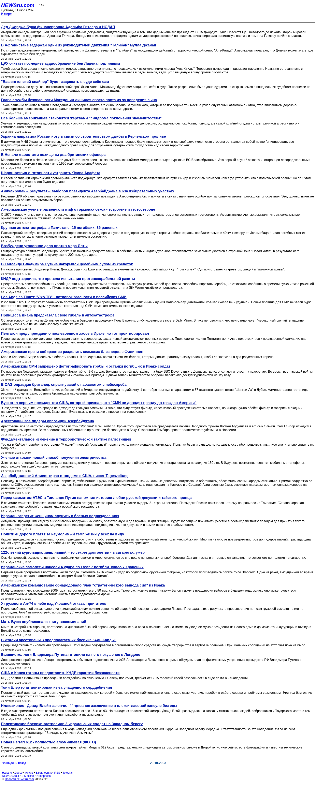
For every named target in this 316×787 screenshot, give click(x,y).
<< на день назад (14, 762)
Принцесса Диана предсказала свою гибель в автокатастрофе (57, 315)
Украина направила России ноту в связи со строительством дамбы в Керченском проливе (83, 136)
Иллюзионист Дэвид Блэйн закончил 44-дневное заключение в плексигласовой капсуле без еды (89, 706)
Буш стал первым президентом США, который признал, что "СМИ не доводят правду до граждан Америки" (99, 403)
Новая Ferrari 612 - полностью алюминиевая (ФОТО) (48, 742)
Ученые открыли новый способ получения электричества (53, 458)
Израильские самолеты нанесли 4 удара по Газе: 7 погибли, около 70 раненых (72, 567)
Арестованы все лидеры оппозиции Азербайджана (47, 421)
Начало (7, 772)
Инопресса (44, 775)
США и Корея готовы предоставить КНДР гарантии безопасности (60, 673)
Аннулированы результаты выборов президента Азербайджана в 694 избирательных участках (87, 191)
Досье (18, 772)
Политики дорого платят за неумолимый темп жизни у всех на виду (62, 534)
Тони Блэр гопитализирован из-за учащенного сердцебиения (56, 687)
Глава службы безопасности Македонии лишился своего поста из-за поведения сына (79, 100)
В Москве (27, 775)
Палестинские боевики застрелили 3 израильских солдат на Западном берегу (72, 724)
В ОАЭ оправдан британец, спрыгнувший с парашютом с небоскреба (64, 385)
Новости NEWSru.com (19, 779)
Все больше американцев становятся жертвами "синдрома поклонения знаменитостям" (81, 118)
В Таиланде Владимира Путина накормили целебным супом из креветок (67, 264)
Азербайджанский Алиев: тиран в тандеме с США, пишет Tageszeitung (65, 476)
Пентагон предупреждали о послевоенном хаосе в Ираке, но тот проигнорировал (75, 333)
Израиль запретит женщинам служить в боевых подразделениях (60, 516)
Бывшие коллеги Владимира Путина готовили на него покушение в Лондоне (70, 655)
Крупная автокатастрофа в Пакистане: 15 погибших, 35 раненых (59, 228)
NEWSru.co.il (10, 775)
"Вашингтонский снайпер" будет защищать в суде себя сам (55, 82)
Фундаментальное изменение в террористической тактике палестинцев (66, 439)
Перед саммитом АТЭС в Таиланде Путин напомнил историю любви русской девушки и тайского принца (96, 498)
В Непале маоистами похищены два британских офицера (53, 155)
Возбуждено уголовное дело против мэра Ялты (44, 246)
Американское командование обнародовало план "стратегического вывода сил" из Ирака (83, 585)
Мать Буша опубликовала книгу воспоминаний (43, 622)
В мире (6, 14)
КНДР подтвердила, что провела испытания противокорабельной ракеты (68, 279)
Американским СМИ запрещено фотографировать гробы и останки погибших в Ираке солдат (85, 366)
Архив (29, 772)
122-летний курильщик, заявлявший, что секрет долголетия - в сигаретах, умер (73, 552)
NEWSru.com (17, 5)
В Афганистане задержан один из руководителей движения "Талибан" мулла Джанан (78, 45)
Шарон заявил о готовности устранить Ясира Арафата (50, 173)
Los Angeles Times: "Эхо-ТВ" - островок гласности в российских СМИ (64, 297)
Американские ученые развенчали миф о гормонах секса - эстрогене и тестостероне (78, 209)
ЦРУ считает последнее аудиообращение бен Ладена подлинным (60, 63)
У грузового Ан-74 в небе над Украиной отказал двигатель (53, 604)
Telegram (68, 772)
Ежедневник (44, 772)
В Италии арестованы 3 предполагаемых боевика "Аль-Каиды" (58, 640)
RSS (57, 772)
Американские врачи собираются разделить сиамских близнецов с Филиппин (72, 352)
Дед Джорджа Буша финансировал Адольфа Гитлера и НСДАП (58, 27)
